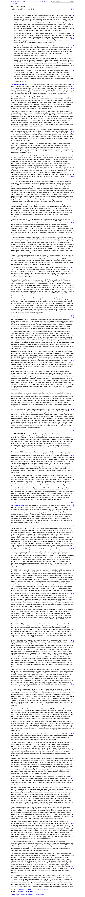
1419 (72, 593)
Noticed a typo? (15, 894)
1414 (72, 360)
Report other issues (27, 894)
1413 (72, 316)
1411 (72, 223)
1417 (72, 502)
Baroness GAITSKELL (18, 505)
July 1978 (35, 1)
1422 (72, 734)
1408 (72, 88)
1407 (72, 39)
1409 (72, 131)
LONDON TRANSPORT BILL (26, 891)
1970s (26, 1)
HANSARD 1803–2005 (16, 1)
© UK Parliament (39, 894)
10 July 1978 (43, 1)
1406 (72, 9)
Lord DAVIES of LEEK (18, 84)
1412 (72, 267)
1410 (72, 176)
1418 (72, 549)
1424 (72, 823)
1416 (72, 455)
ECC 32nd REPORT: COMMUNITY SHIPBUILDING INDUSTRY (34, 889)
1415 (72, 409)
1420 (72, 640)
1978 (30, 1)
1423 (72, 778)
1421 (72, 684)
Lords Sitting (14, 3)
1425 (72, 868)
